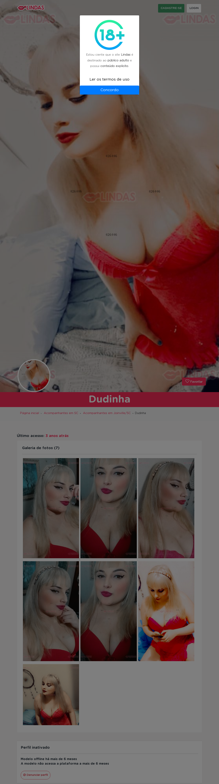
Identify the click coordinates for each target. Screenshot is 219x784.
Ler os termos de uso (109, 79)
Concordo (109, 90)
